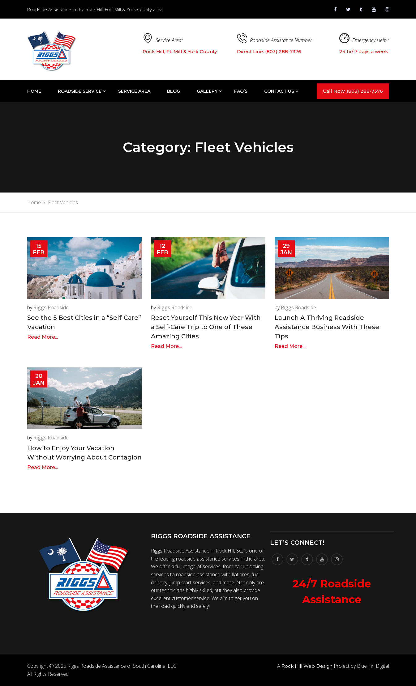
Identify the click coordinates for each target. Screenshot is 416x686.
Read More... (42, 337)
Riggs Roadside (51, 307)
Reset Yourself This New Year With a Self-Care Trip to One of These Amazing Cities (206, 327)
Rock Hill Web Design (306, 666)
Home (34, 91)
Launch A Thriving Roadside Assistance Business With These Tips (327, 327)
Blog (173, 91)
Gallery (207, 91)
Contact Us (279, 91)
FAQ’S (240, 91)
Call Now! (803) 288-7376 (353, 91)
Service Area (134, 91)
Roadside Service (79, 91)
